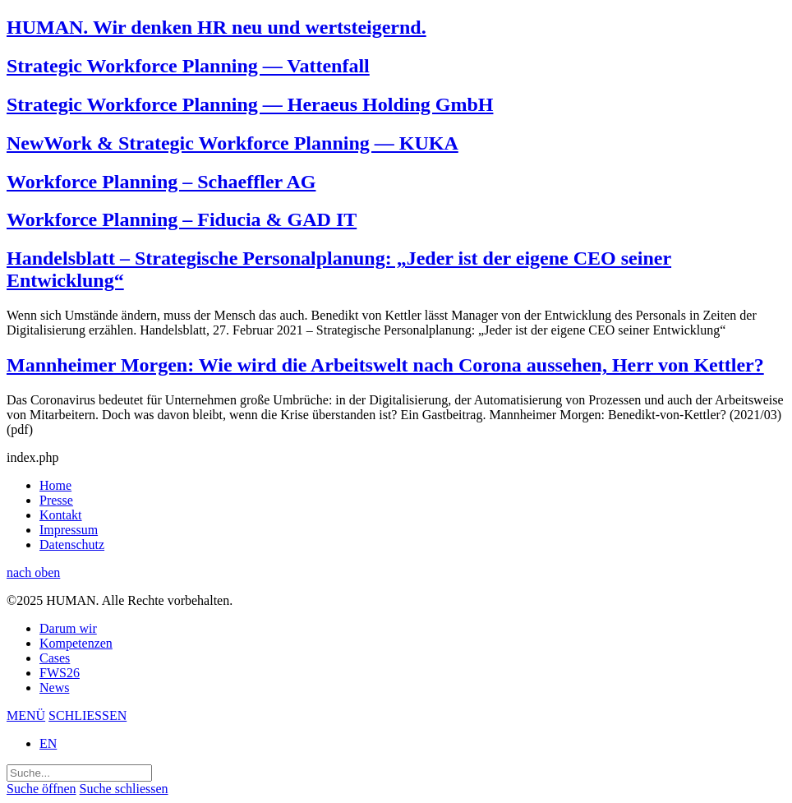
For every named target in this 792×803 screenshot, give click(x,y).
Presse (56, 500)
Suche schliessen (124, 789)
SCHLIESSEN (87, 715)
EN (48, 743)
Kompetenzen (76, 643)
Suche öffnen (41, 789)
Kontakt (60, 515)
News (54, 688)
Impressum (68, 530)
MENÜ (26, 715)
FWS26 (59, 673)
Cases (54, 658)
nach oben (33, 572)
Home (55, 485)
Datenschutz (71, 544)
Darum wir (68, 628)
